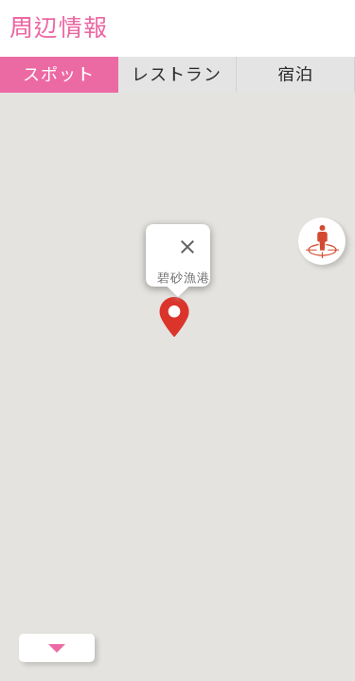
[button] (178, 318)
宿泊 (295, 74)
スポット (59, 74)
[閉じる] (187, 247)
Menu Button (57, 648)
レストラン (177, 74)
